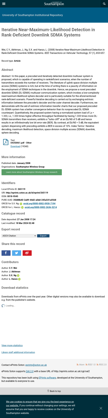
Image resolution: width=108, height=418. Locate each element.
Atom (81, 364)
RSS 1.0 (91, 364)
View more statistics (12, 345)
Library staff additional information (18, 352)
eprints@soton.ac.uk (36, 365)
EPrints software (47, 377)
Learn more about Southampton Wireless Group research (31, 172)
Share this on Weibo (27, 253)
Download (15, 146)
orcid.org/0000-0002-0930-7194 (39, 203)
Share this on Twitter (16, 253)
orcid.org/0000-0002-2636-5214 (41, 207)
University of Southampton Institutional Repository (32, 15)
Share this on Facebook (6, 253)
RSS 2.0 (103, 364)
